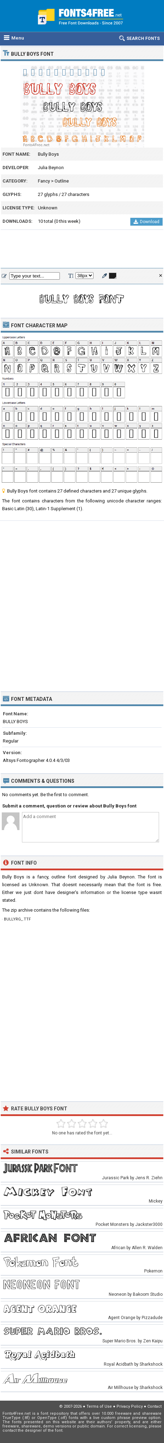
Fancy (44, 181)
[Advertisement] (82, 249)
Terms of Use (99, 1406)
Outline (62, 181)
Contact (154, 1406)
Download (146, 221)
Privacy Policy (130, 1406)
